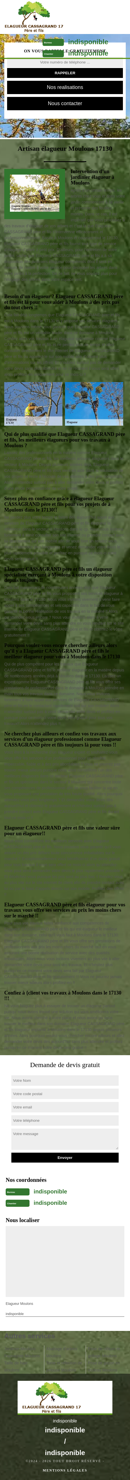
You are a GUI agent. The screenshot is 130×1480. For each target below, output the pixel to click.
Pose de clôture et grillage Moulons (104, 1352)
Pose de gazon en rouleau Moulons (104, 1366)
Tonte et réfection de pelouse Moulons (64, 1366)
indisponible (88, 42)
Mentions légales (65, 1470)
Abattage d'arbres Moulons (61, 1352)
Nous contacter (65, 103)
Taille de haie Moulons (16, 1366)
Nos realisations (65, 87)
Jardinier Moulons (20, 1349)
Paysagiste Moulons (22, 1356)
